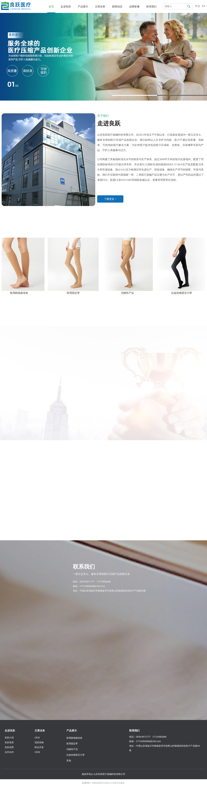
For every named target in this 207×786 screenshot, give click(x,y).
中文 (197, 6)
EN (203, 6)
